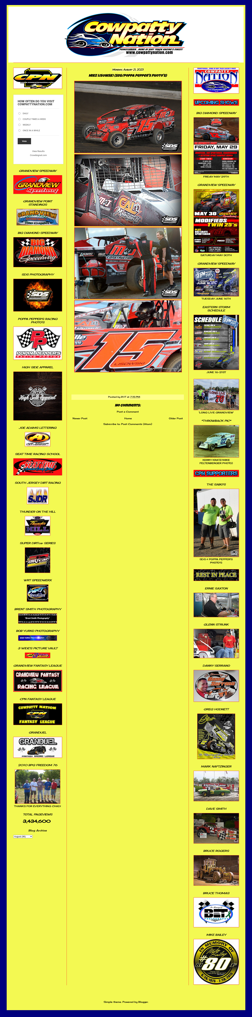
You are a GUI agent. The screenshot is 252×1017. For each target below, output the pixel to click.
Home (128, 418)
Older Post (176, 418)
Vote (24, 141)
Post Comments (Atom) (136, 424)
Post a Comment (128, 411)
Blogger (143, 1001)
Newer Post (80, 418)
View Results (38, 151)
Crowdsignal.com (38, 155)
